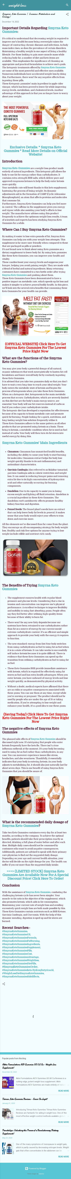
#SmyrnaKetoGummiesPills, (17, 951)
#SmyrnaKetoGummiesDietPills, (19, 963)
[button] (67, 15)
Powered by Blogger (35, 1168)
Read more (63, 1091)
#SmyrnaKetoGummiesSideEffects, (21, 976)
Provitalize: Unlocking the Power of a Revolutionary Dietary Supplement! (30, 1132)
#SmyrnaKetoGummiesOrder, (20, 967)
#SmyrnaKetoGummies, (15, 931)
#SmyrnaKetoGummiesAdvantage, (20, 957)
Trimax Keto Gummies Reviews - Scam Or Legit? (25, 1099)
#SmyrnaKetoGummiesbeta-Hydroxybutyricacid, (28, 970)
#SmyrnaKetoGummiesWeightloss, (20, 960)
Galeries (41, 1174)
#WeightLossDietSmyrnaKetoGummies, (23, 973)
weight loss (17, 5)
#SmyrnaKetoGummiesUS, (16, 934)
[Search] (67, 5)
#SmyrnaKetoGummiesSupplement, (21, 947)
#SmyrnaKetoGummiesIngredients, (21, 944)
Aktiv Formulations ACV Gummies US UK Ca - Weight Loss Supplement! (29, 1066)
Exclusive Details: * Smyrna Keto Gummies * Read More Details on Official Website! (35, 150)
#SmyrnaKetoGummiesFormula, (19, 938)
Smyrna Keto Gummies (53, 67)
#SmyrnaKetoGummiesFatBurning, (21, 941)
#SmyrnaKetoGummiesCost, (17, 954)
